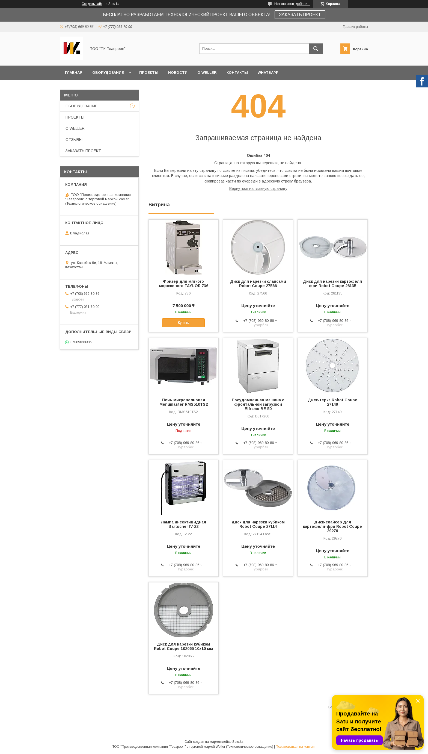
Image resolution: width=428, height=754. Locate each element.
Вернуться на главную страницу (258, 188)
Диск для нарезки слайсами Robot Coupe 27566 (258, 283)
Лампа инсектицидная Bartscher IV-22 (183, 524)
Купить (183, 323)
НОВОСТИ (178, 72)
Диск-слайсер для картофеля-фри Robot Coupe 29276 (332, 526)
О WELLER (207, 72)
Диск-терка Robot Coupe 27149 (332, 402)
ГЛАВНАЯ (73, 72)
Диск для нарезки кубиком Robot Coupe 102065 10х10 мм (183, 646)
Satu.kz (237, 742)
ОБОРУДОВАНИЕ (108, 72)
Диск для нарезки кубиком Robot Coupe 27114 (258, 524)
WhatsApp (268, 72)
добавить (303, 4)
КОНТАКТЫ (237, 72)
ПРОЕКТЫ (148, 72)
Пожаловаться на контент (296, 747)
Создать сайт (92, 4)
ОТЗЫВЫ (74, 139)
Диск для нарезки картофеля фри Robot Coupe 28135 (332, 283)
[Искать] (316, 48)
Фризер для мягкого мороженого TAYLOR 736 (183, 283)
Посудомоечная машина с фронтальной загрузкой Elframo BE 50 (258, 404)
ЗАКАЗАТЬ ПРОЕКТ (300, 14)
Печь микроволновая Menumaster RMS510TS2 (183, 402)
